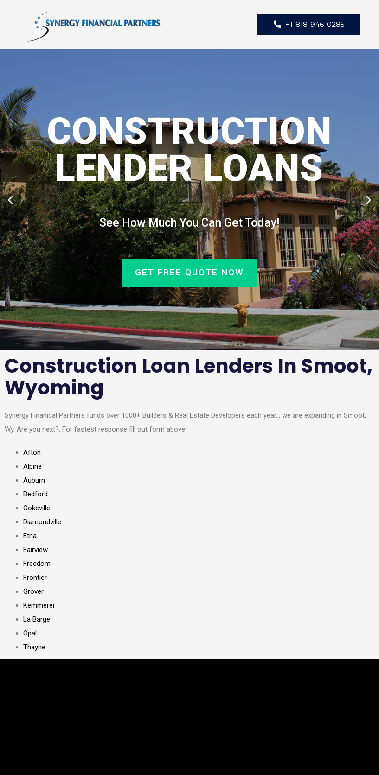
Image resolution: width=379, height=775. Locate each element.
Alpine (32, 467)
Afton (32, 453)
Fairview (35, 550)
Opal (30, 633)
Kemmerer (39, 606)
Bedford (35, 494)
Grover (33, 592)
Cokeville (36, 508)
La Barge (36, 620)
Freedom (37, 564)
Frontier (35, 578)
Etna (30, 536)
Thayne (34, 647)
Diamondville (42, 522)
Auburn (34, 480)
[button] (10, 200)
